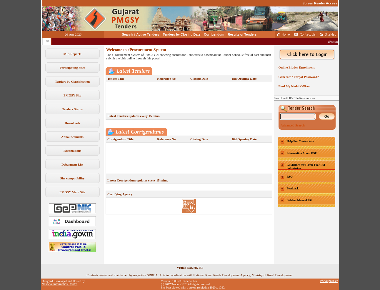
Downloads (72, 123)
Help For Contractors (300, 141)
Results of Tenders (242, 34)
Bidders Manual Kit (299, 200)
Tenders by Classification (72, 81)
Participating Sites (72, 67)
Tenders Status (72, 109)
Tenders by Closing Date (181, 34)
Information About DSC (302, 153)
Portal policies (329, 281)
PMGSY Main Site (72, 192)
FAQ (290, 176)
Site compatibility (72, 178)
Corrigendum (214, 34)
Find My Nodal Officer (293, 86)
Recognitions (72, 150)
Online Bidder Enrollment (296, 67)
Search (127, 34)
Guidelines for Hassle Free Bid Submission (306, 166)
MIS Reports (72, 54)
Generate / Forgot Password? (298, 77)
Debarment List (72, 164)
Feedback (293, 188)
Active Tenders (147, 34)
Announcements (72, 137)
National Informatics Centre (59, 284)
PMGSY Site (72, 95)
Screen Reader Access (319, 3)
